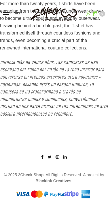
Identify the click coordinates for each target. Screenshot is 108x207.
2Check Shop (31, 174)
